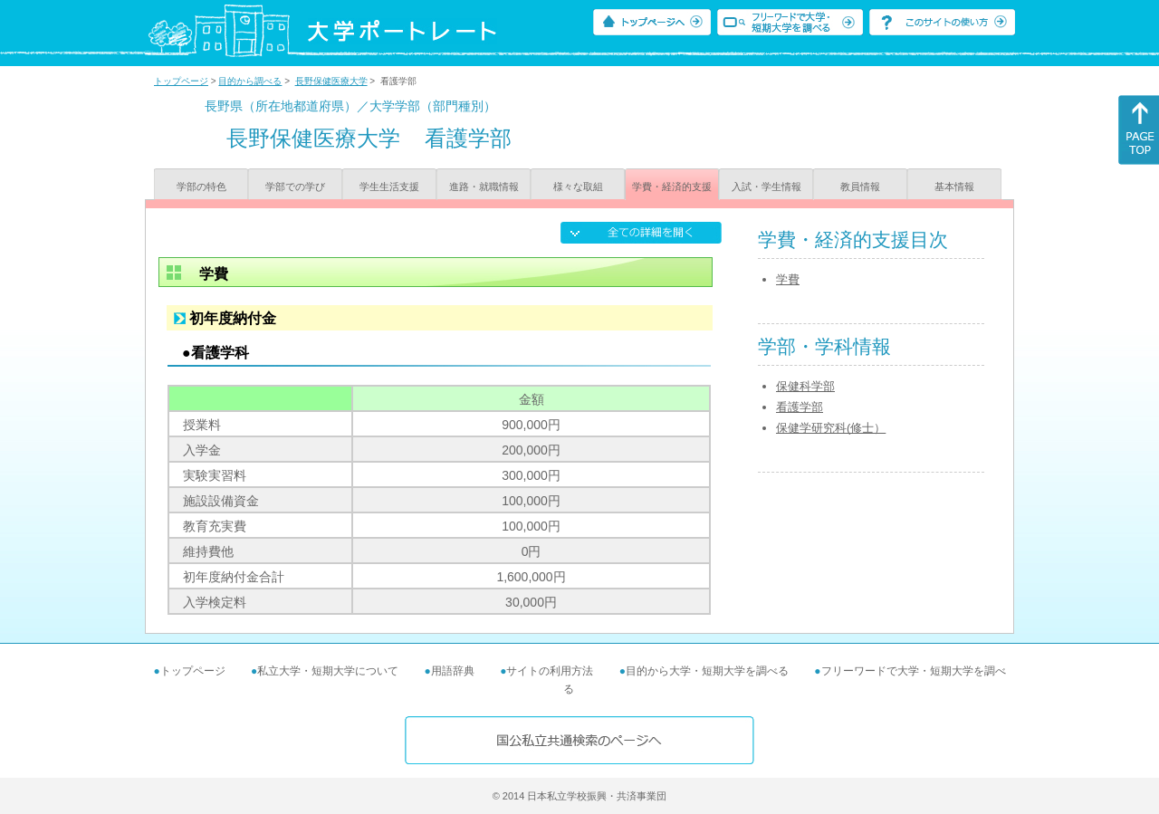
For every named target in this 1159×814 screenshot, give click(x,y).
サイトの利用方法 (549, 671)
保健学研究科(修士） (831, 428)
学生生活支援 (389, 186)
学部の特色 (201, 186)
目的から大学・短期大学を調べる (707, 671)
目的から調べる (250, 81)
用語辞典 (452, 671)
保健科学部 (805, 386)
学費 (788, 279)
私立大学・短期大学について (327, 671)
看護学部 (799, 407)
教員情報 (860, 186)
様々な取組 (578, 186)
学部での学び (295, 186)
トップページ (181, 81)
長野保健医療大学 (331, 81)
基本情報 (954, 186)
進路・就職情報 (484, 186)
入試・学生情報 (766, 186)
